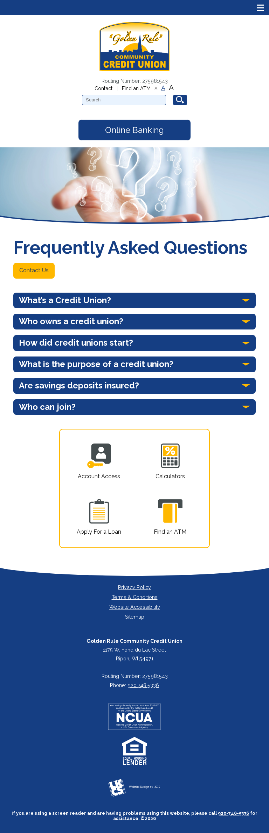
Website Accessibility (134, 607)
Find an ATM (136, 88)
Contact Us (34, 270)
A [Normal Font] (163, 88)
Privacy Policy (134, 587)
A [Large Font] (171, 87)
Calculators (170, 462)
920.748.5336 (143, 685)
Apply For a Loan (99, 517)
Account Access (99, 462)
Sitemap (134, 617)
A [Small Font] (156, 88)
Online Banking (134, 130)
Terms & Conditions (135, 597)
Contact (103, 88)
